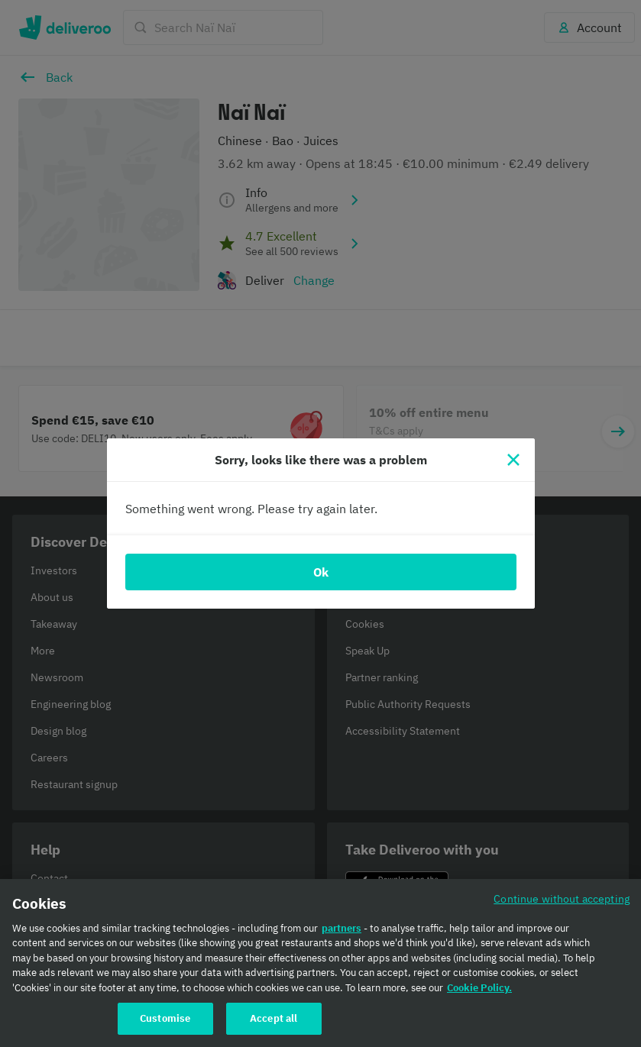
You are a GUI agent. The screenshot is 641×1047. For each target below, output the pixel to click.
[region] (320, 963)
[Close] (513, 460)
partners (341, 928)
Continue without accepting (562, 898)
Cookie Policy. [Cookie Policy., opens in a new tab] (479, 987)
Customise (165, 1018)
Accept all (273, 1018)
